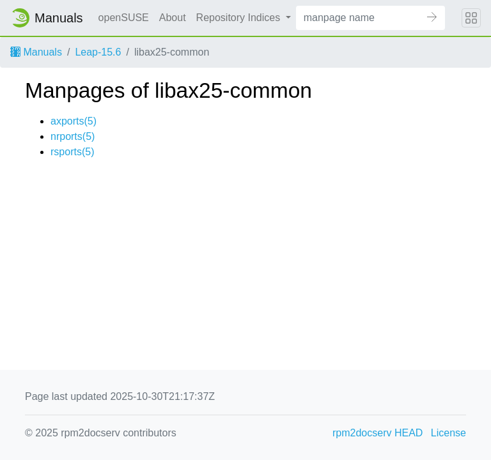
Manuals (36, 52)
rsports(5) (72, 151)
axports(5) (74, 121)
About (172, 17)
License (448, 432)
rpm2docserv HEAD (377, 432)
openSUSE (123, 17)
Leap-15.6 (98, 52)
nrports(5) (73, 136)
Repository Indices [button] (239, 17)
